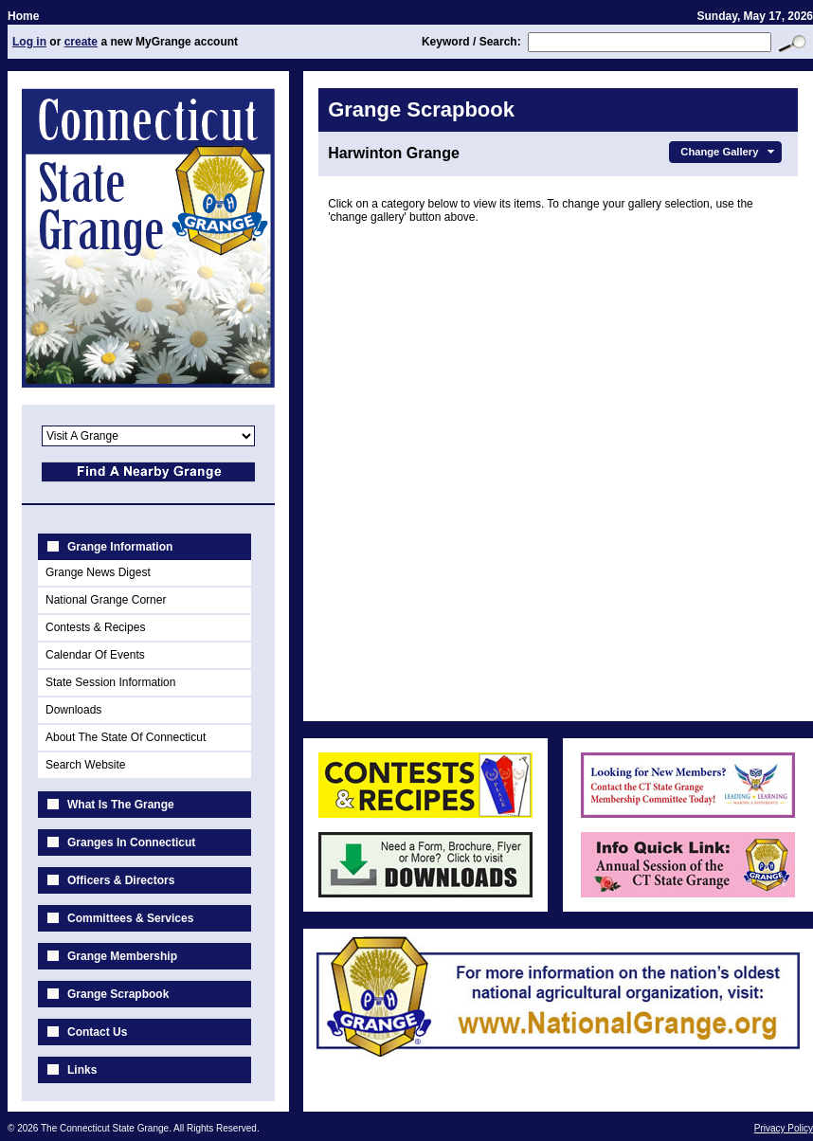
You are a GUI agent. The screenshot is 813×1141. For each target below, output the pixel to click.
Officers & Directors (120, 880)
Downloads (73, 709)
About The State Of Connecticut (125, 737)
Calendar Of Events (95, 654)
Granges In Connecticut (131, 842)
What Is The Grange (120, 804)
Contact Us (97, 1032)
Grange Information (119, 546)
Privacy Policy (783, 1128)
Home (23, 16)
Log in (29, 41)
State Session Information (110, 682)
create (81, 41)
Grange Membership (122, 956)
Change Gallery (729, 151)
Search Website (85, 764)
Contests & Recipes (95, 627)
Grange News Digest (98, 572)
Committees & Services (130, 918)
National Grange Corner (105, 600)
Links (82, 1070)
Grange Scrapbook (118, 994)
